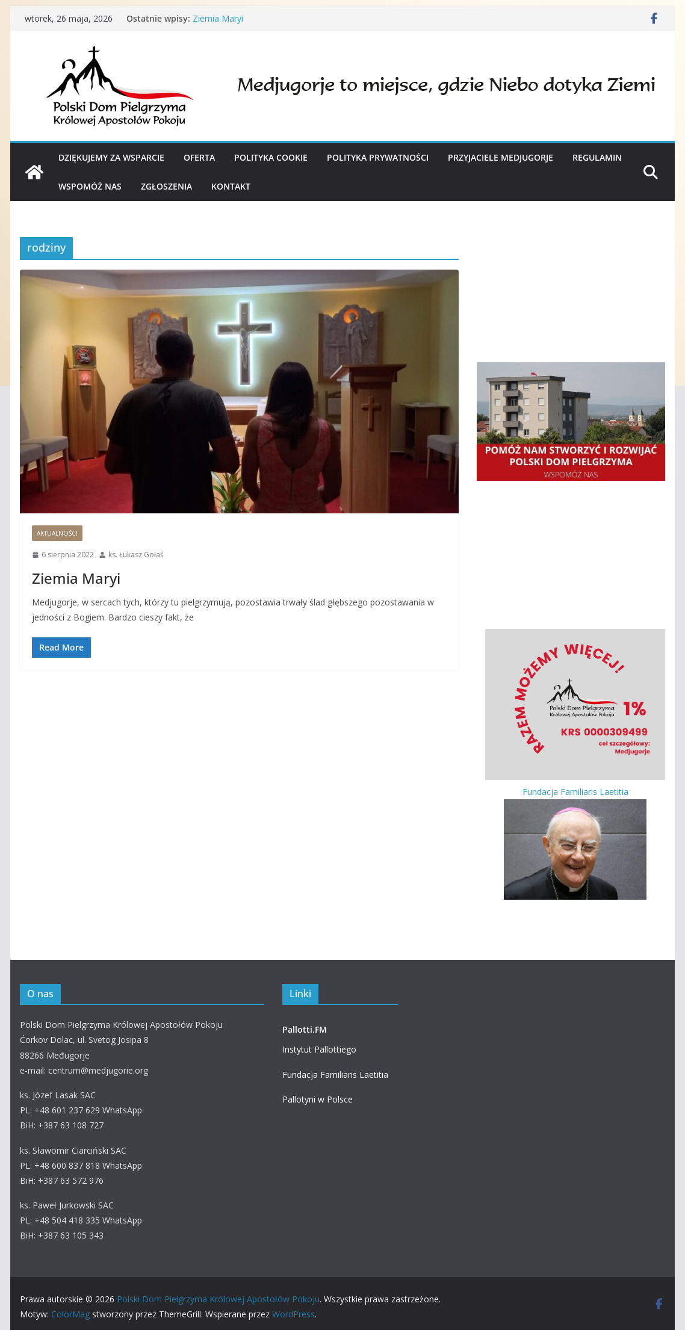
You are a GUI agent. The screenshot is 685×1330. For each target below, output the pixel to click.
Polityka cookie (271, 157)
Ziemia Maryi (218, 18)
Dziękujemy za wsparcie (111, 157)
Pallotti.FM (304, 1029)
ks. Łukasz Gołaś (136, 554)
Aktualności (57, 533)
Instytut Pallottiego (319, 1049)
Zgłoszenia (166, 186)
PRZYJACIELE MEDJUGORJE (500, 157)
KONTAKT (230, 186)
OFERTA (199, 157)
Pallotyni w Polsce (317, 1099)
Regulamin (597, 157)
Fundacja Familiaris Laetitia (335, 1074)
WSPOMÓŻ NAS (90, 186)
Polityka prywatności (378, 157)
